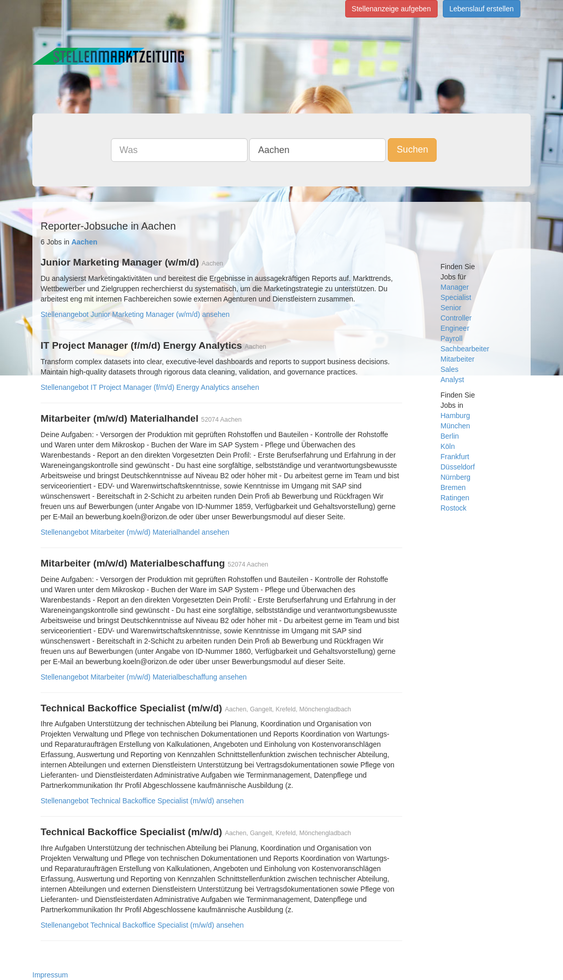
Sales (450, 369)
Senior (451, 308)
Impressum (50, 975)
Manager (455, 287)
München (456, 426)
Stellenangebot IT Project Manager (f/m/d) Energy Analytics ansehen (150, 387)
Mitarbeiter (458, 359)
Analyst (452, 379)
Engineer (455, 328)
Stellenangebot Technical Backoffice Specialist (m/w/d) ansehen (142, 801)
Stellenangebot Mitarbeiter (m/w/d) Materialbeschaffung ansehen (144, 677)
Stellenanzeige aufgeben (391, 9)
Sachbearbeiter (465, 349)
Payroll (452, 338)
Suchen (412, 149)
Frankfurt (455, 457)
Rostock (454, 508)
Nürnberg (456, 477)
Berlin (450, 436)
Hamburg (456, 415)
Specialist (456, 297)
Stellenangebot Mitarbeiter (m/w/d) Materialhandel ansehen (135, 532)
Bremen (453, 487)
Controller (456, 318)
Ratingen (455, 498)
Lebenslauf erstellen (481, 9)
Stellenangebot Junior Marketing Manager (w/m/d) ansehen (135, 314)
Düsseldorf (458, 467)
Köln (448, 446)
